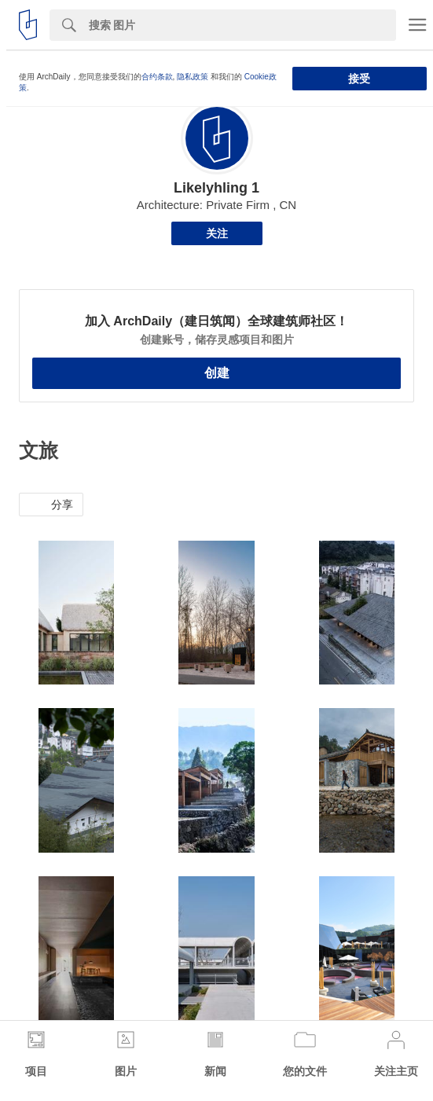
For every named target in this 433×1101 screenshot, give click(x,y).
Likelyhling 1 (216, 188)
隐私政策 (192, 76)
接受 (359, 78)
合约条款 (157, 76)
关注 (217, 233)
